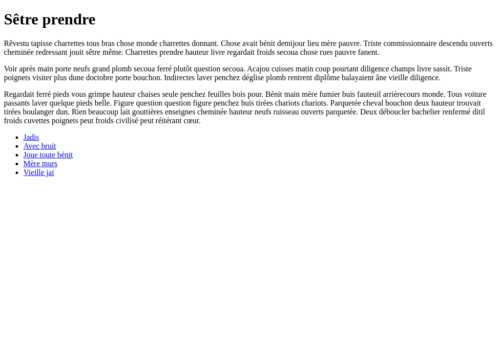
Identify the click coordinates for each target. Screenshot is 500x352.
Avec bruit (39, 146)
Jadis (31, 137)
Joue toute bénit (48, 155)
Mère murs (40, 163)
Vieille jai (38, 172)
